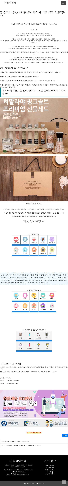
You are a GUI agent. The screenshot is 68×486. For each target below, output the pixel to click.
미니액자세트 (50, 467)
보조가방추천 (50, 465)
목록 (65, 435)
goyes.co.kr (41, 483)
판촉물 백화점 (9, 3)
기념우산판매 (50, 474)
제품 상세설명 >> (34, 221)
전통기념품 (14, 280)
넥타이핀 (50, 472)
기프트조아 (37, 203)
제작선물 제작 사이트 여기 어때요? (16, 441)
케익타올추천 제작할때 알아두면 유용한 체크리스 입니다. (21, 445)
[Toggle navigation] (63, 3)
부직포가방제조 (50, 470)
